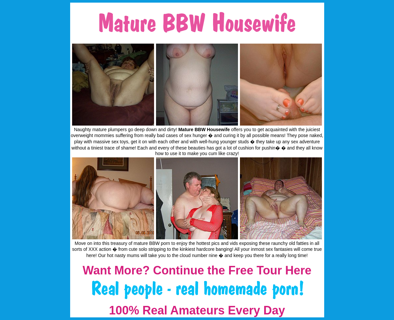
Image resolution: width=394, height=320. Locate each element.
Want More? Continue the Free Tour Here (197, 270)
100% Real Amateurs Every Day (197, 310)
